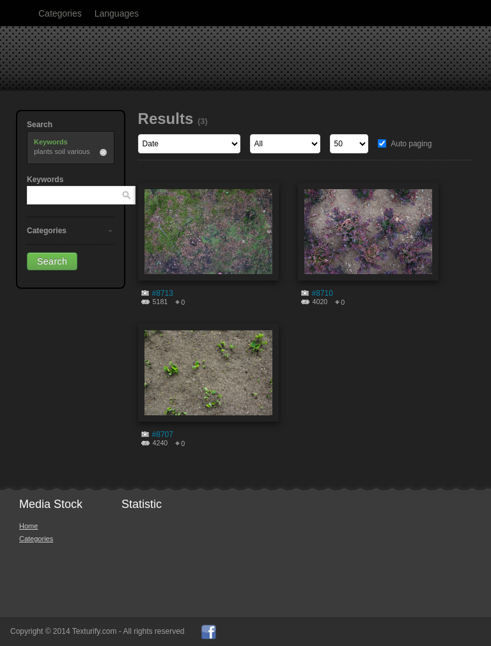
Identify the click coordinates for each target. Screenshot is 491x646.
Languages (117, 13)
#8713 (162, 293)
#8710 (322, 293)
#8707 (162, 434)
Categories (60, 13)
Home (28, 526)
